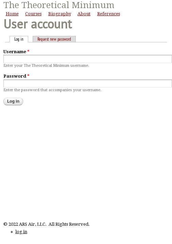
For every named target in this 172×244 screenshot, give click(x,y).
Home (12, 13)
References (108, 13)
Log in (21, 39)
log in (21, 231)
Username (16, 51)
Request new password (54, 39)
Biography (59, 13)
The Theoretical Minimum (59, 5)
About (84, 13)
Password (16, 76)
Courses (33, 13)
